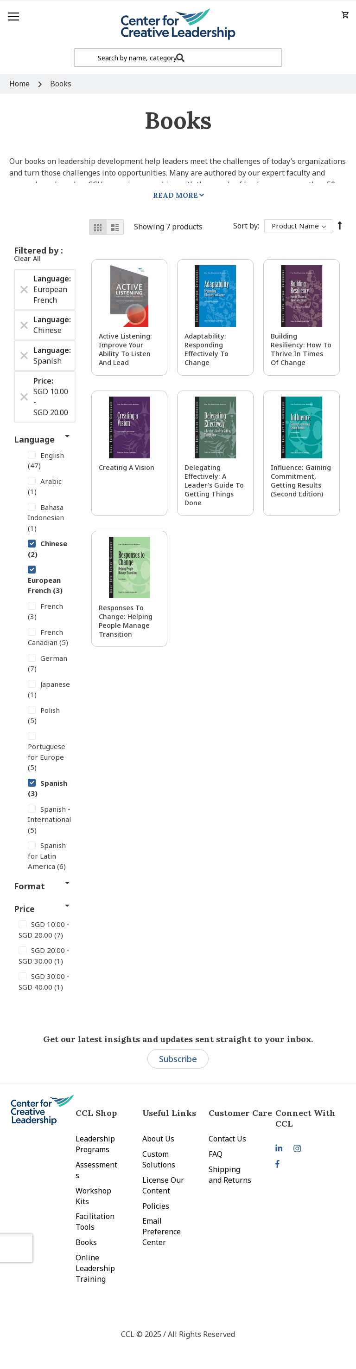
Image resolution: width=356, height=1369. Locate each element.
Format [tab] (29, 886)
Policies (155, 1206)
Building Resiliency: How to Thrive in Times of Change (301, 349)
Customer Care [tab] (240, 1113)
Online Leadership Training (95, 1268)
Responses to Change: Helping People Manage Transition (126, 621)
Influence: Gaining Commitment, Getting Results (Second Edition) (301, 480)
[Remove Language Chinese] (24, 325)
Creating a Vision (126, 467)
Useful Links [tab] (169, 1113)
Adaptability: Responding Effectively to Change (206, 349)
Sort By (245, 226)
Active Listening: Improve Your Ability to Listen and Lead (125, 349)
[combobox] (178, 57)
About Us (158, 1139)
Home (20, 83)
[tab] (308, 1118)
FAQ (215, 1154)
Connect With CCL (305, 1118)
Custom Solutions (158, 1159)
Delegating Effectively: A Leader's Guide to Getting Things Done (214, 485)
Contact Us (227, 1139)
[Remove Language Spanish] (24, 355)
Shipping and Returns (230, 1174)
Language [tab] (34, 439)
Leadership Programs (95, 1144)
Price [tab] (24, 908)
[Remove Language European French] (24, 289)
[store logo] (178, 24)
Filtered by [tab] (37, 250)
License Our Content (163, 1185)
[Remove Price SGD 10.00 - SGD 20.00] (24, 396)
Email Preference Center (161, 1231)
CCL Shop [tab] (96, 1113)
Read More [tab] (175, 195)
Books (86, 1242)
